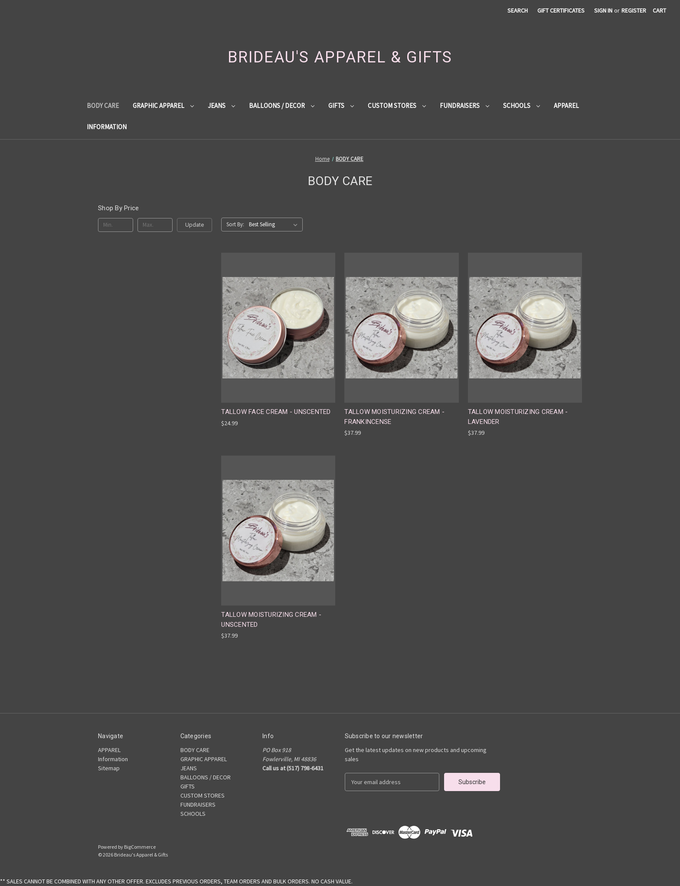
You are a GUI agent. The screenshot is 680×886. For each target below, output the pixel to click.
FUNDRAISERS (464, 105)
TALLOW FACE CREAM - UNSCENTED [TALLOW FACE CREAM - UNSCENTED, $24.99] (275, 412)
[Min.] (115, 225)
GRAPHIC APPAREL (163, 105)
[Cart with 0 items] (659, 10)
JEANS (221, 105)
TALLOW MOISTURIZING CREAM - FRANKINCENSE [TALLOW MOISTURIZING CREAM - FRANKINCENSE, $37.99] (394, 417)
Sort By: (235, 224)
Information (107, 127)
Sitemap (109, 768)
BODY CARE (103, 105)
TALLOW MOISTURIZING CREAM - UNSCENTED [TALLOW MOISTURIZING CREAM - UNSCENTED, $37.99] (271, 620)
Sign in (603, 10)
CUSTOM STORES (397, 105)
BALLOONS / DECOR (281, 105)
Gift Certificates (561, 10)
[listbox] (275, 224)
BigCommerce (140, 847)
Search (517, 10)
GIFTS (341, 105)
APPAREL (566, 105)
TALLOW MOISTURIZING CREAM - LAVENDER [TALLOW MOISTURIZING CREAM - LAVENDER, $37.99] (518, 417)
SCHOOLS (521, 105)
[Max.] (155, 225)
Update (194, 225)
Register (633, 10)
